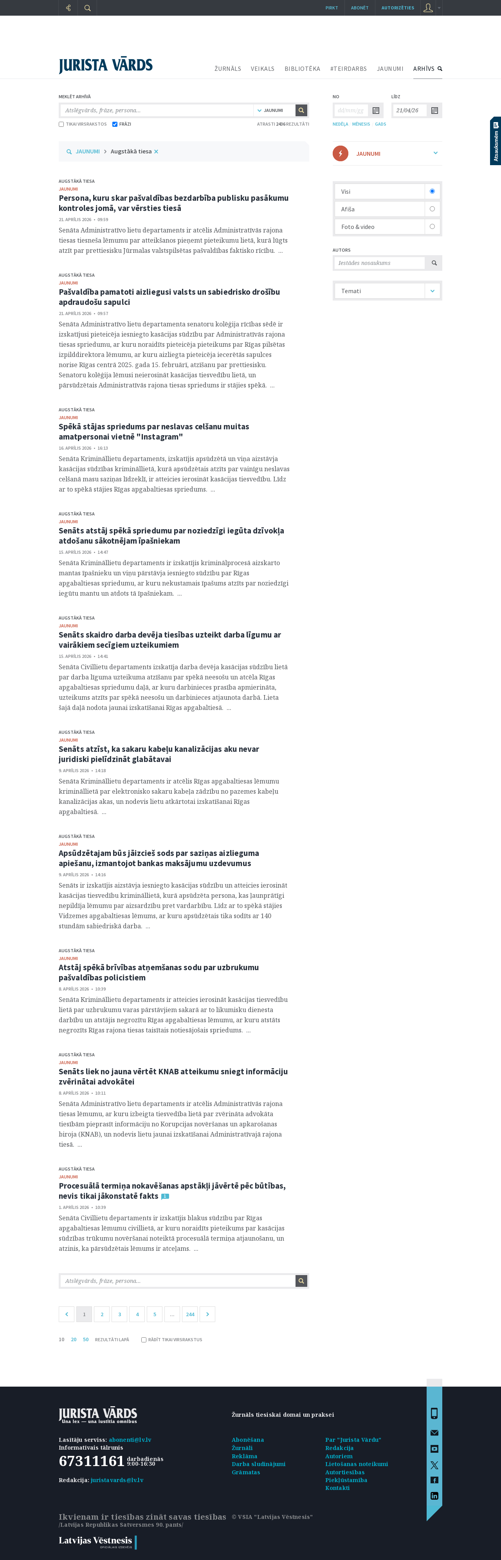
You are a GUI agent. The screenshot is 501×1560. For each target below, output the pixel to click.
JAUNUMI (390, 68)
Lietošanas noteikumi (357, 1464)
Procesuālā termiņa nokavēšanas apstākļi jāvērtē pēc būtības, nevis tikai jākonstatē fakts (172, 1190)
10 (61, 1339)
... (172, 1314)
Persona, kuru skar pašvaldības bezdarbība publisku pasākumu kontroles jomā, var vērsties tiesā (174, 203)
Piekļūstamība (346, 1480)
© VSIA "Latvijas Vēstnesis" (272, 1516)
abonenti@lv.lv (130, 1439)
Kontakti (337, 1488)
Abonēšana (248, 1439)
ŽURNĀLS (227, 68)
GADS (380, 124)
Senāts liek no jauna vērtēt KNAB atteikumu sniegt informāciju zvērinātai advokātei (173, 1076)
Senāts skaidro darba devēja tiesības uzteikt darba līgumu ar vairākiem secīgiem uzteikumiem (170, 639)
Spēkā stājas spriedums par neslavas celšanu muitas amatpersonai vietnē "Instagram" (154, 431)
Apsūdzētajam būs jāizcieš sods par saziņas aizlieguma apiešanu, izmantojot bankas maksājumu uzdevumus (159, 858)
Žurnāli (242, 1448)
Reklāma (245, 1456)
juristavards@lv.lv (117, 1480)
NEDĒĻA (340, 124)
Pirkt (332, 8)
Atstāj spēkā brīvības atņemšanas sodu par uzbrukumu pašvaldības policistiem (159, 972)
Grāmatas (246, 1472)
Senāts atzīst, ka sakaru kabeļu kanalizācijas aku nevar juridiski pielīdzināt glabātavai (159, 754)
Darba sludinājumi (259, 1464)
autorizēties (398, 8)
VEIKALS (263, 68)
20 (73, 1339)
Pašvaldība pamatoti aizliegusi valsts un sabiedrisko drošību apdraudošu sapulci (169, 296)
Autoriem (339, 1456)
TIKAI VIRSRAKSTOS (83, 124)
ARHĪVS (423, 68)
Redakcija (339, 1448)
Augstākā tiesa (131, 151)
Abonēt (360, 8)
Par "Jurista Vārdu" (353, 1439)
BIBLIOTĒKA (303, 68)
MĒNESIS (361, 124)
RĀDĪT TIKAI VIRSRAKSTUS (171, 1339)
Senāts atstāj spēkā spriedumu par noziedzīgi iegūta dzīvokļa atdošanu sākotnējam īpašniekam (171, 535)
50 (85, 1339)
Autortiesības (345, 1472)
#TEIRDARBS (348, 68)
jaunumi (68, 189)
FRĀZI (121, 124)
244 (190, 1314)
